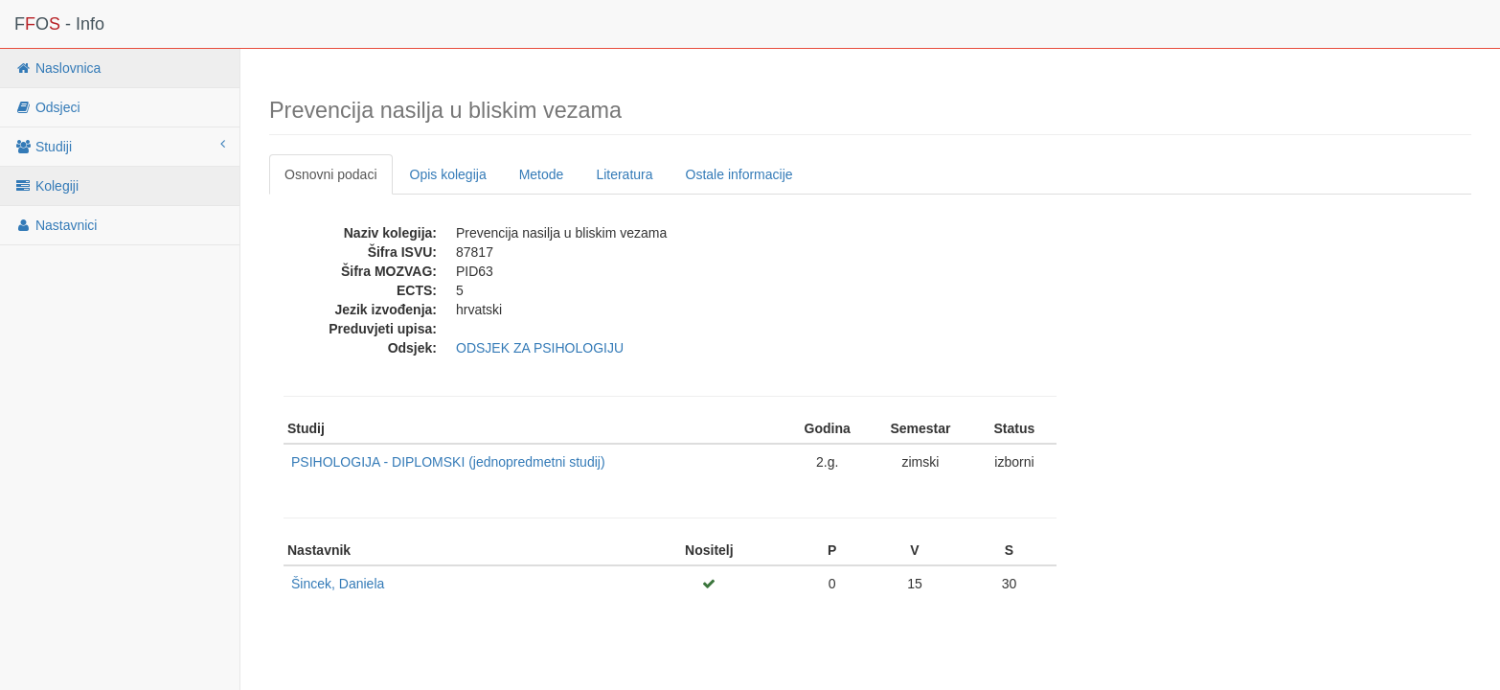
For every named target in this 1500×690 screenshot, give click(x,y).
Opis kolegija (448, 174)
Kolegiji (46, 186)
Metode (541, 174)
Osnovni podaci (330, 174)
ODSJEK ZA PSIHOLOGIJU (540, 348)
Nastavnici (55, 225)
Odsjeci (47, 107)
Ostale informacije (739, 174)
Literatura (624, 174)
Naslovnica (57, 68)
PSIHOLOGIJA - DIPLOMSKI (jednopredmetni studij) (448, 462)
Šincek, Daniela (337, 583)
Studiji (119, 145)
